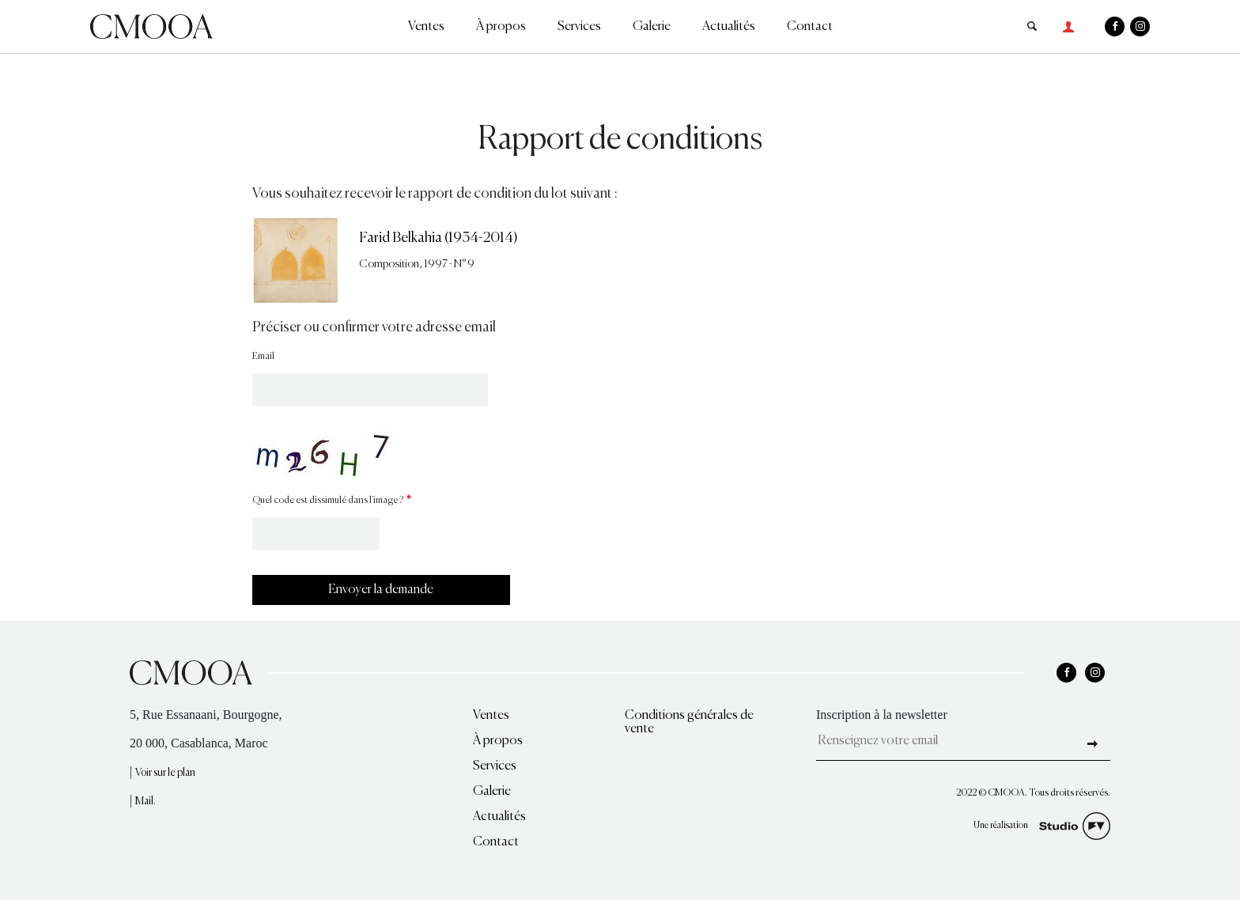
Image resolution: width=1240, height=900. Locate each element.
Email (263, 356)
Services (579, 27)
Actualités (728, 27)
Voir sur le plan (165, 773)
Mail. (145, 801)
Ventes (426, 27)
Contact (810, 27)
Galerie (652, 27)
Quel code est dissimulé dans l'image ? (327, 500)
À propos (501, 27)
